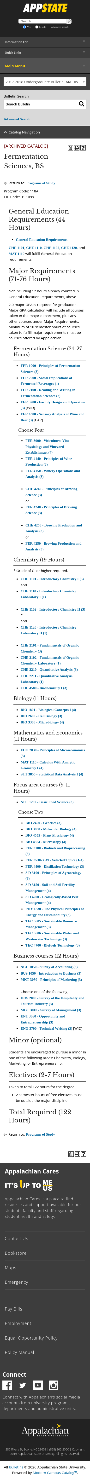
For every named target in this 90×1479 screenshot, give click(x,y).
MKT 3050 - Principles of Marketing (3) (51, 980)
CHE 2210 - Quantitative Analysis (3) (49, 669)
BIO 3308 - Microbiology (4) (42, 722)
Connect (14, 1374)
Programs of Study (40, 183)
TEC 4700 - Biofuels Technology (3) (52, 945)
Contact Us (16, 1238)
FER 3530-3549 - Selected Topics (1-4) (54, 860)
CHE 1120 (69, 248)
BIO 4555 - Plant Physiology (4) (49, 835)
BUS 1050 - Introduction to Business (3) (51, 973)
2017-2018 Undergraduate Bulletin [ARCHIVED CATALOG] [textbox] (46, 81)
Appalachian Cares (32, 1171)
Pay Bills (13, 1309)
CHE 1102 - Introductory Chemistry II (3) (53, 609)
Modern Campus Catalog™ (55, 1472)
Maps (10, 1267)
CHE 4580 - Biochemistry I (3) (44, 688)
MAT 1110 (16, 254)
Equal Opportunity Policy (31, 1338)
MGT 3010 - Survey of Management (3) (51, 1010)
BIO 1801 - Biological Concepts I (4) (48, 710)
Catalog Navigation (24, 132)
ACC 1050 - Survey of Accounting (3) (49, 967)
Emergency (16, 1282)
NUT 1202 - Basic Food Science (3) (47, 802)
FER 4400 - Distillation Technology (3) (54, 866)
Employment (18, 1323)
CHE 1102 (51, 248)
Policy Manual (19, 1352)
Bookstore (16, 1253)
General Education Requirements (41, 240)
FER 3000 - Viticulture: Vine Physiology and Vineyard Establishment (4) (47, 446)
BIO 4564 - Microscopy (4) (45, 842)
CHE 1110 (34, 248)
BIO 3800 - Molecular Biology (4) (51, 829)
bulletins (16, 1467)
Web (27, 27)
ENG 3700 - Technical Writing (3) (46, 1028)
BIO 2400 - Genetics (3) (43, 823)
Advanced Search (17, 119)
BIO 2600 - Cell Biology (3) (41, 716)
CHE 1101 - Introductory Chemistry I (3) (52, 579)
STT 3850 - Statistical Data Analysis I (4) (52, 774)
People (40, 27)
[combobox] (45, 81)
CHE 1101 (16, 248)
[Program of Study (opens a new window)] (70, 147)
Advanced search (59, 27)
